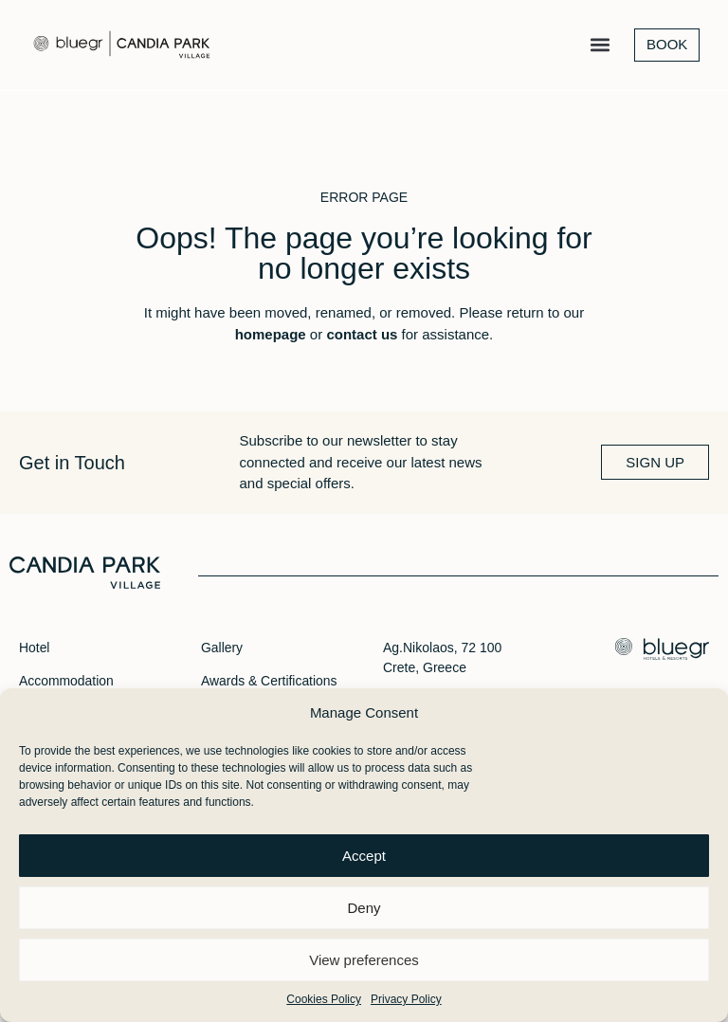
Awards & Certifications (269, 680)
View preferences (364, 960)
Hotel (34, 647)
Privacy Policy (406, 999)
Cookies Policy (323, 999)
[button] (599, 46)
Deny (363, 908)
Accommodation (66, 680)
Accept (364, 856)
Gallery (222, 647)
